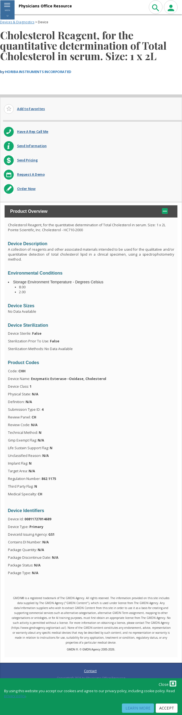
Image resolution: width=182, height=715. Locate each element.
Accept (166, 708)
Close (167, 683)
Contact (90, 670)
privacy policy (15, 696)
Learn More (137, 708)
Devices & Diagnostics (17, 22)
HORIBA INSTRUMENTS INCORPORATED (38, 71)
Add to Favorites (31, 109)
